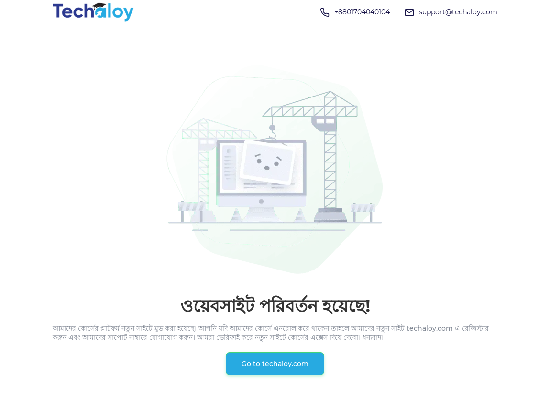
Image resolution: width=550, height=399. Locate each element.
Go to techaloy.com (275, 363)
